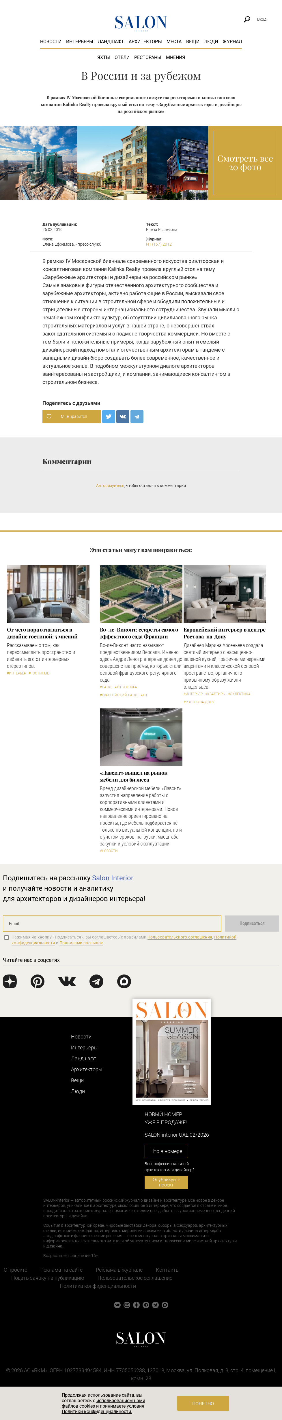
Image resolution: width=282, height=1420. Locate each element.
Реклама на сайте (61, 1270)
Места (174, 41)
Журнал (232, 41)
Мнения (175, 57)
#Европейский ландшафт (123, 695)
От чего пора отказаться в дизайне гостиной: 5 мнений (42, 633)
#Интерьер (16, 673)
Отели (122, 57)
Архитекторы (145, 41)
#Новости (109, 851)
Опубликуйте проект (166, 1182)
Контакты (168, 1270)
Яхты (103, 57)
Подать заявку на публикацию (47, 1278)
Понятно (203, 1403)
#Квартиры (215, 694)
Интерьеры (79, 41)
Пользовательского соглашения (179, 937)
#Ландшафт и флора (118, 687)
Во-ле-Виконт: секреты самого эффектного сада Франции (139, 633)
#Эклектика (239, 694)
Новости (50, 41)
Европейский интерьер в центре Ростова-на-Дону (225, 633)
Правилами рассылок (81, 943)
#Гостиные (39, 673)
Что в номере (166, 1151)
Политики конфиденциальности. (97, 1411)
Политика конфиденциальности (98, 1286)
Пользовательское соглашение (135, 1278)
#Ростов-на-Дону (199, 702)
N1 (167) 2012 (159, 244)
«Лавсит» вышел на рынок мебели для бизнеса (133, 776)
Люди (211, 41)
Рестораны (147, 57)
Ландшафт (111, 41)
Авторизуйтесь (110, 485)
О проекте (15, 1270)
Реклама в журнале (119, 1270)
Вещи (192, 41)
